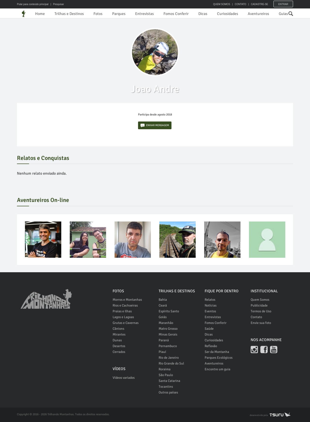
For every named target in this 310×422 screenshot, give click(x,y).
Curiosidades (227, 13)
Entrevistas (144, 13)
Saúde (209, 329)
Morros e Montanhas (127, 300)
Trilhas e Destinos (69, 13)
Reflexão (211, 346)
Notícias (211, 305)
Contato (256, 317)
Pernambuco (168, 346)
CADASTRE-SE (259, 4)
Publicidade (259, 305)
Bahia (163, 300)
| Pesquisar (56, 4)
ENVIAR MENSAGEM (154, 125)
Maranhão (166, 323)
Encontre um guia (217, 369)
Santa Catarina (169, 381)
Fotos (97, 13)
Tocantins (166, 387)
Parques (118, 13)
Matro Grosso (168, 329)
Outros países (168, 392)
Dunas (117, 340)
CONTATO (240, 4)
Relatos (210, 300)
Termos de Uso (261, 311)
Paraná (164, 340)
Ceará (163, 305)
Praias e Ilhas (122, 311)
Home (40, 13)
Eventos (210, 311)
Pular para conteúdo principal (32, 4)
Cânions (118, 329)
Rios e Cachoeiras (125, 305)
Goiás (163, 317)
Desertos (119, 346)
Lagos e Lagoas (123, 317)
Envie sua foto (261, 323)
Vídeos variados (124, 378)
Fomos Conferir (176, 13)
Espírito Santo (169, 311)
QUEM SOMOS (221, 4)
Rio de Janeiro (169, 358)
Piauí (162, 352)
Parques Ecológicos (218, 358)
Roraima (164, 369)
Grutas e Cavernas (126, 323)
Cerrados (119, 352)
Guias (283, 13)
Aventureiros (258, 13)
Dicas (202, 13)
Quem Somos (260, 300)
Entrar (283, 4)
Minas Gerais (168, 334)
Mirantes (119, 334)
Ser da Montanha (217, 352)
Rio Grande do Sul (171, 363)
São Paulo (166, 375)
